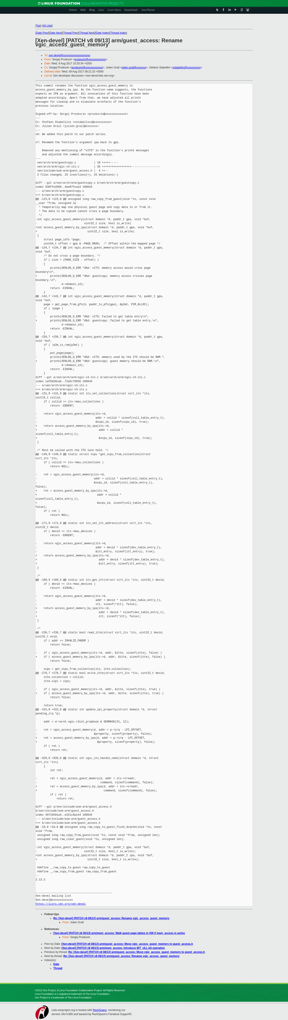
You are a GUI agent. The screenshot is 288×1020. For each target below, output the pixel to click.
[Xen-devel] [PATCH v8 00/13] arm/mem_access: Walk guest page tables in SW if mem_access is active (119, 933)
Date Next (55, 32)
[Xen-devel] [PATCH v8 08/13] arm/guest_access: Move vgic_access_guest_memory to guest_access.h (127, 944)
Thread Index (118, 32)
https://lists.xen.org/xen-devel (61, 904)
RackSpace (99, 1010)
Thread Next (86, 32)
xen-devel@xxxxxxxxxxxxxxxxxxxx (69, 55)
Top (38, 25)
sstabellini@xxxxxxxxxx (187, 67)
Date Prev (42, 32)
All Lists (47, 25)
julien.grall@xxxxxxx (134, 67)
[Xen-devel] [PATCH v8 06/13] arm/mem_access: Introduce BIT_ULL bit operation (113, 948)
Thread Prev (70, 32)
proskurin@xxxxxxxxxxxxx (90, 59)
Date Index (102, 32)
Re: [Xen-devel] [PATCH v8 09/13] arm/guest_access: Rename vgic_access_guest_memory (111, 918)
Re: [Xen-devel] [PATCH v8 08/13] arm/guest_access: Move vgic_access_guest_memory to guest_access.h (136, 952)
